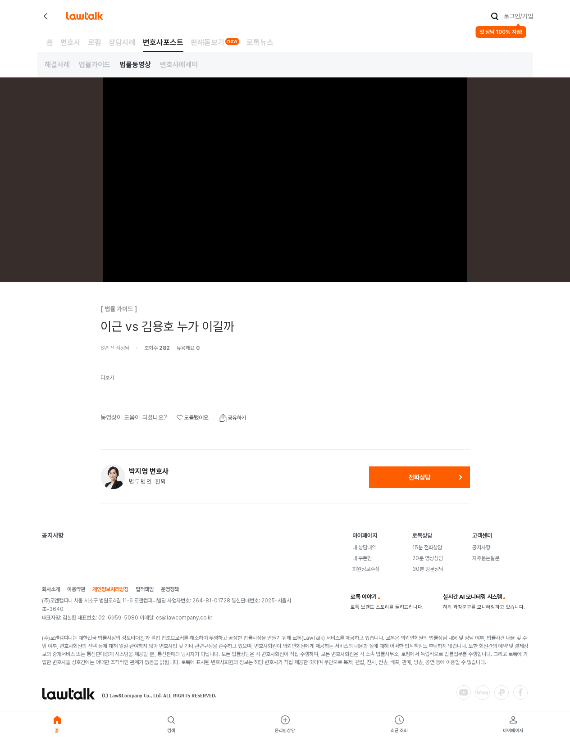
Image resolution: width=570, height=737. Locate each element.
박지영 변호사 (149, 471)
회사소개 (51, 589)
